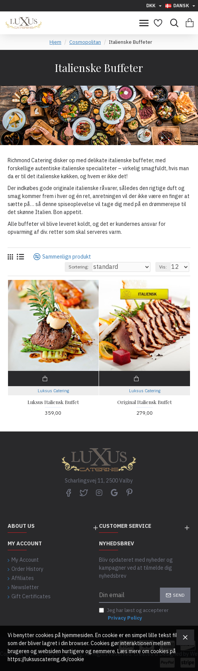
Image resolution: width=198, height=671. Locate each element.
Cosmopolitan (85, 42)
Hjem (55, 42)
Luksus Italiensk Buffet (53, 402)
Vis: (163, 267)
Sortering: (79, 267)
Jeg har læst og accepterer (134, 614)
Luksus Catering (53, 390)
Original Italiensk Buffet (144, 402)
